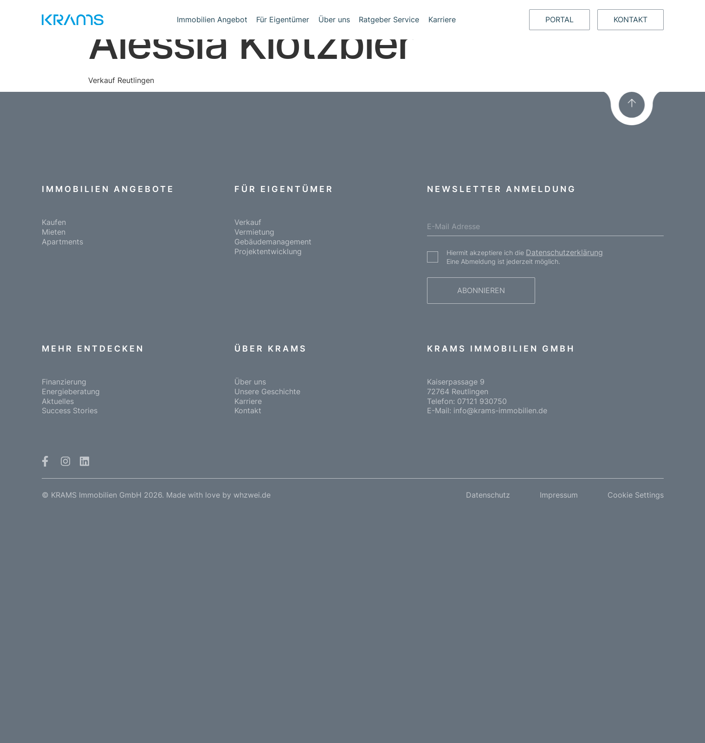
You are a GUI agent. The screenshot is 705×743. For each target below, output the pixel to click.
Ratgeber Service (389, 19)
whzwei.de (252, 495)
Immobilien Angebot (212, 19)
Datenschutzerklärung (564, 252)
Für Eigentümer (282, 19)
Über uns (334, 19)
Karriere (442, 19)
